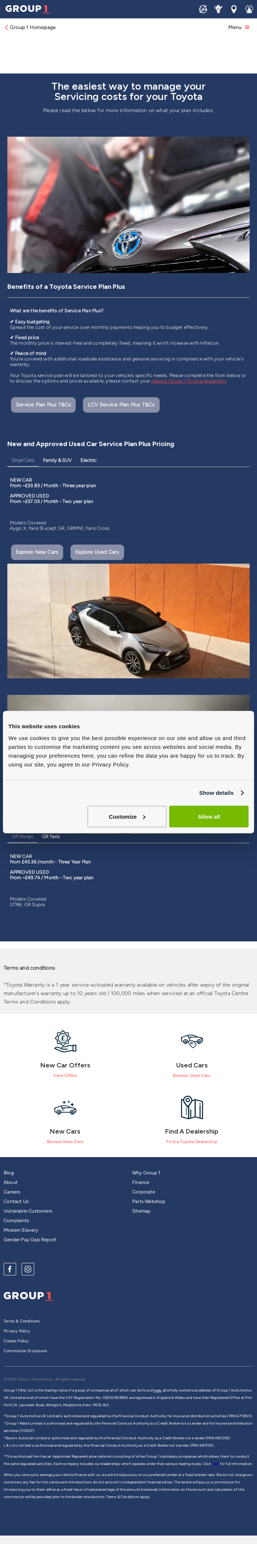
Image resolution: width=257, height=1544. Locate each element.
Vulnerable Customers (28, 1211)
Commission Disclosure (25, 1351)
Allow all (209, 816)
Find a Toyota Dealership (191, 1141)
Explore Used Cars (97, 552)
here (216, 1463)
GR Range (22, 836)
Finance (140, 1182)
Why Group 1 (146, 1172)
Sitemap (141, 1211)
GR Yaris (50, 836)
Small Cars (23, 460)
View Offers (65, 1075)
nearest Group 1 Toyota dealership (189, 381)
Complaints (16, 1220)
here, (157, 1390)
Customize (127, 816)
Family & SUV (57, 460)
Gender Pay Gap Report (30, 1239)
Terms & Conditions (22, 1321)
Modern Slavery (21, 1230)
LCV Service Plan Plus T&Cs (121, 405)
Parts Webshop (149, 1201)
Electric (88, 460)
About (11, 1182)
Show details (216, 793)
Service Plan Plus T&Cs (43, 405)
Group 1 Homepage (30, 27)
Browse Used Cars (191, 1075)
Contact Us (16, 1201)
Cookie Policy (16, 1341)
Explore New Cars (37, 552)
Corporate (143, 1192)
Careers (12, 1192)
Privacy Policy (17, 1331)
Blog (9, 1172)
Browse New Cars (65, 1141)
